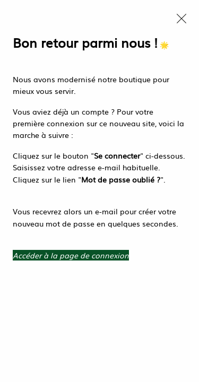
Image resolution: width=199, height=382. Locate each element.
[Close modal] (181, 18)
